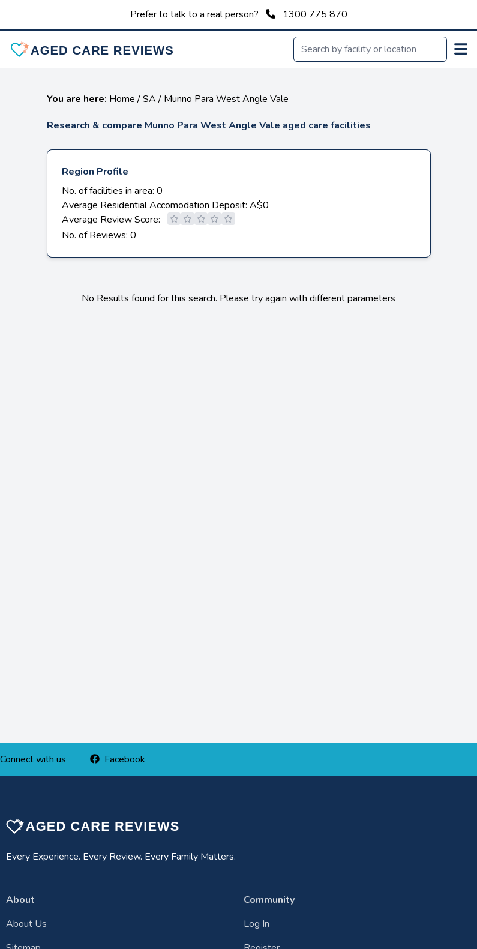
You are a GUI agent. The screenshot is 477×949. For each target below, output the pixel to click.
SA (149, 99)
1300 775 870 (315, 14)
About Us (26, 923)
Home (122, 99)
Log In (256, 923)
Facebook (117, 759)
